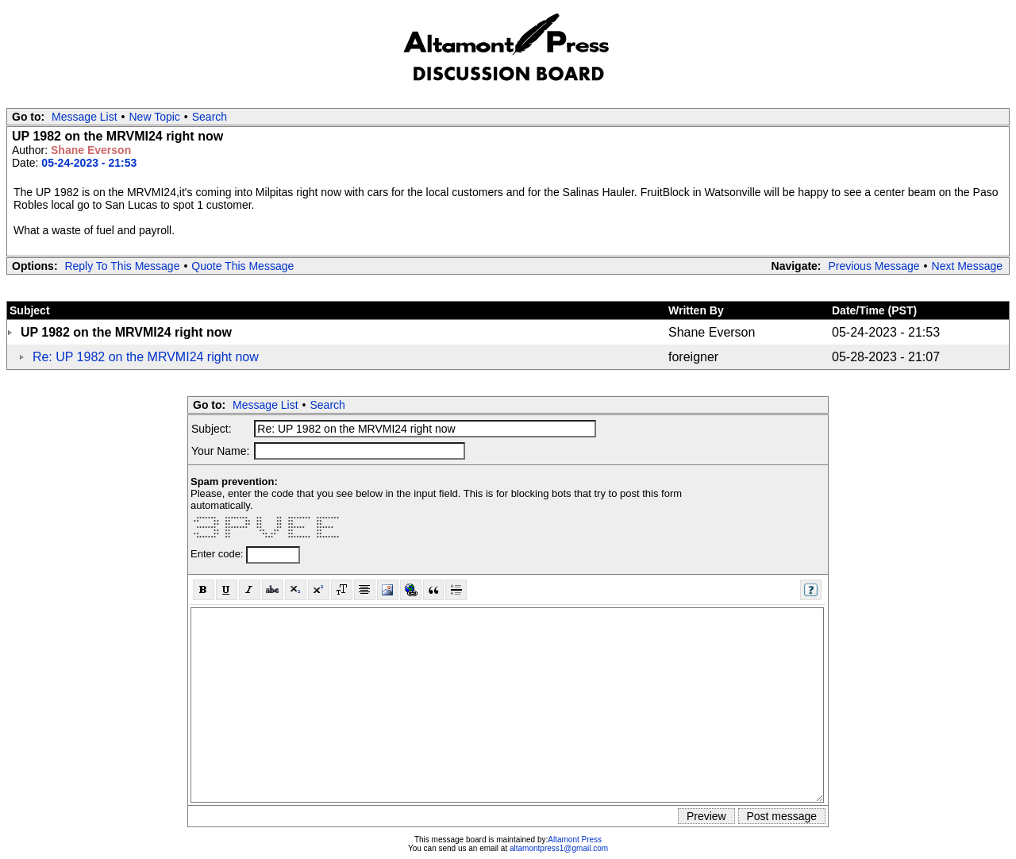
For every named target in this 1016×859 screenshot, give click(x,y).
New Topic (154, 116)
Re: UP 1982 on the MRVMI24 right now (146, 357)
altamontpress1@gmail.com (559, 848)
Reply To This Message (121, 266)
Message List (84, 116)
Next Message (967, 266)
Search (209, 116)
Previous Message (873, 266)
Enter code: (218, 554)
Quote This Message (242, 266)
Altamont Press (575, 839)
